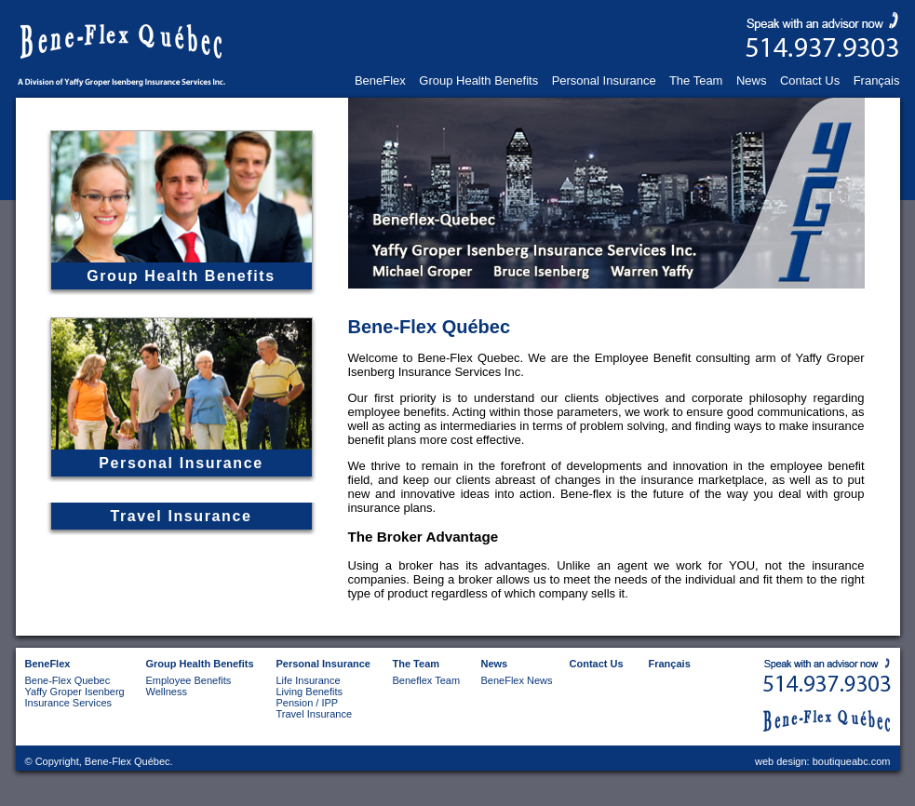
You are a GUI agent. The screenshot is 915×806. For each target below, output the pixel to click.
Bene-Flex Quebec (68, 680)
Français (877, 80)
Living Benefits (309, 691)
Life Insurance (308, 680)
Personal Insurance (604, 80)
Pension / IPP (307, 702)
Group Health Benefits (478, 80)
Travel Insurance (181, 516)
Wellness (166, 691)
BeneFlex (380, 80)
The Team (696, 80)
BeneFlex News (517, 680)
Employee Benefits (189, 680)
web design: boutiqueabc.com (823, 761)
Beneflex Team (427, 680)
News (751, 80)
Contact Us (810, 80)
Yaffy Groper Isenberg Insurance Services (75, 697)
